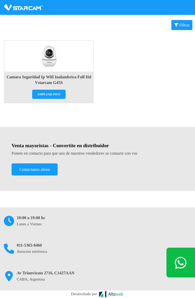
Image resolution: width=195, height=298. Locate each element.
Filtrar (182, 25)
